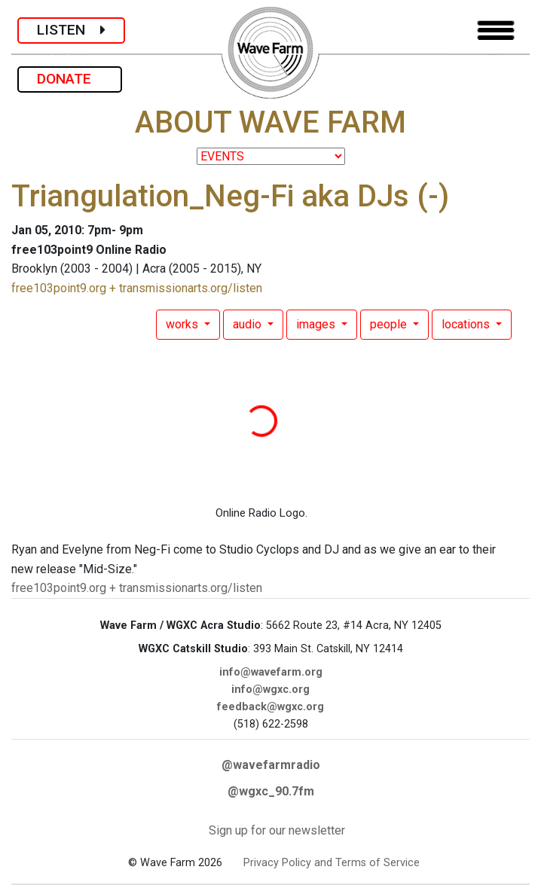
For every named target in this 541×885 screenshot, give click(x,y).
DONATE (69, 78)
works (183, 324)
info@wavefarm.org (270, 672)
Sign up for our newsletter (277, 830)
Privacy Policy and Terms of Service (331, 862)
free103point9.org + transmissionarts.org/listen (136, 288)
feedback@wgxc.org (270, 706)
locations (467, 324)
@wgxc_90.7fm (271, 791)
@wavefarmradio (271, 765)
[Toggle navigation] (496, 30)
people (390, 324)
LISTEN (71, 29)
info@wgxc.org (270, 689)
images (317, 324)
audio (248, 324)
